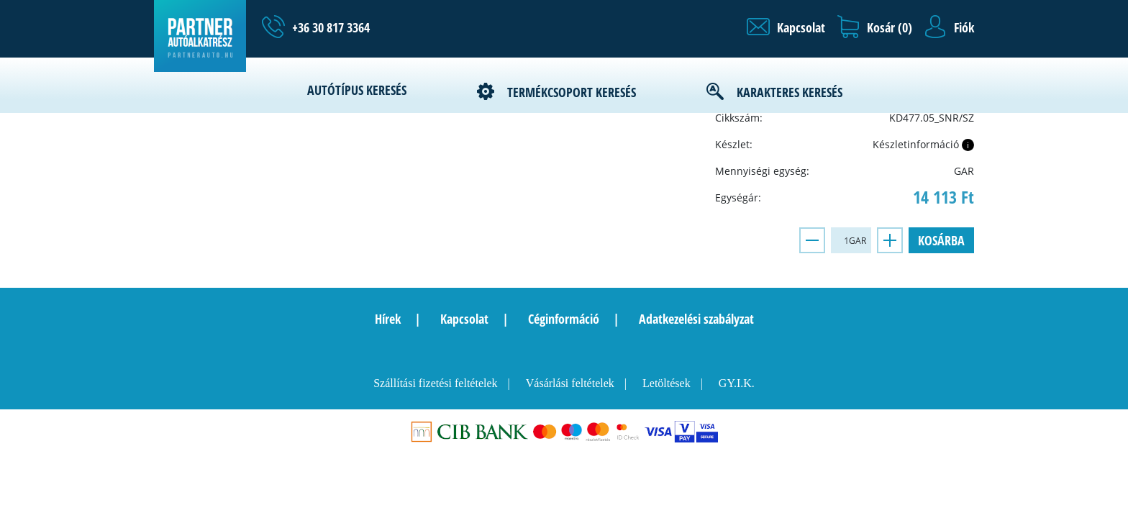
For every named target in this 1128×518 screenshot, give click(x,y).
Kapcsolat (464, 318)
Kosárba (941, 240)
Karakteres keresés (789, 92)
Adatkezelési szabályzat (696, 318)
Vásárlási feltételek (570, 383)
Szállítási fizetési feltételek (435, 383)
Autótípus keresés (356, 90)
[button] (786, 27)
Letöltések (666, 383)
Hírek (388, 318)
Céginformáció (563, 318)
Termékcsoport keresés (571, 92)
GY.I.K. (737, 383)
